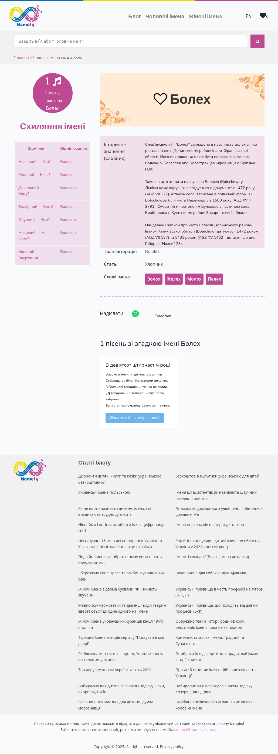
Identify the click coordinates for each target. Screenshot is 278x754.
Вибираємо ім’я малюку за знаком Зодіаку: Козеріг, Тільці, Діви (214, 687)
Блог (134, 16)
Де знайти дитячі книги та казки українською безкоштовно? (119, 477)
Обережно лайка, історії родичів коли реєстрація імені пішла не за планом (210, 622)
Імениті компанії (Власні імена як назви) (212, 555)
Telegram (158, 312)
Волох (153, 277)
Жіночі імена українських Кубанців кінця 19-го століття (120, 622)
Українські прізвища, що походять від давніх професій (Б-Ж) (216, 606)
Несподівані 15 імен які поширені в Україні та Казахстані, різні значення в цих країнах (120, 542)
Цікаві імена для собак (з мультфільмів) (211, 571)
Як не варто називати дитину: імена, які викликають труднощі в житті (114, 509)
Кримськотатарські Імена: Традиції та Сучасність (209, 638)
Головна (21, 56)
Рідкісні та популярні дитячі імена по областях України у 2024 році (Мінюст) (217, 542)
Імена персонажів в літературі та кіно (209, 523)
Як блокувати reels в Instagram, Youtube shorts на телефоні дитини (120, 654)
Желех (174, 277)
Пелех (214, 277)
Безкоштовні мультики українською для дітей (217, 474)
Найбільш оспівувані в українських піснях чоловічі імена (213, 703)
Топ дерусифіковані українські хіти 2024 (114, 668)
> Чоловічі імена (45, 56)
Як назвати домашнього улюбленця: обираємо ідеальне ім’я (218, 509)
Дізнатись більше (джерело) (135, 416)
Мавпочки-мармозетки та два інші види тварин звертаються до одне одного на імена (122, 606)
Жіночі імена (205, 16)
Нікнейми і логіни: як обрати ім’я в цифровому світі (121, 525)
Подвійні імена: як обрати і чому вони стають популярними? (120, 558)
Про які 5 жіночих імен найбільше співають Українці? (215, 671)
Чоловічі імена (166, 16)
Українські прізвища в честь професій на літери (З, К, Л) (219, 590)
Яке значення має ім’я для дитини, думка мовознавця (115, 703)
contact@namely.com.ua (195, 728)
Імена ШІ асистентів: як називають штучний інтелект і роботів (216, 493)
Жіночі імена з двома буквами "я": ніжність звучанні (117, 590)
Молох (194, 277)
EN (249, 16)
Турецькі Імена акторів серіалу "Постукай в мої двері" (121, 638)
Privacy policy (172, 745)
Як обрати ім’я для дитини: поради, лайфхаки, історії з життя (217, 654)
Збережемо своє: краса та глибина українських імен (121, 574)
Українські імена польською (104, 490)
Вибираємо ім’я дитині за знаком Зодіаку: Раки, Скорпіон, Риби (121, 687)
